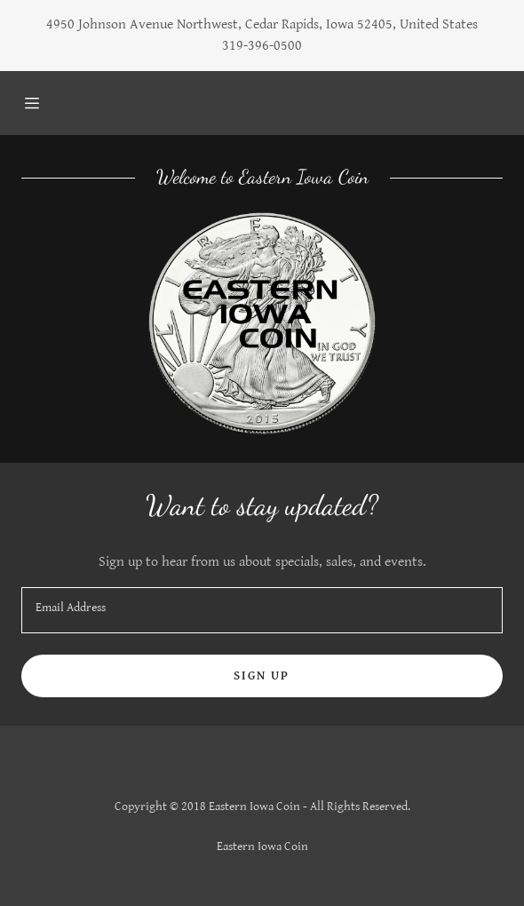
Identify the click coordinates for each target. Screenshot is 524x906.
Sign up (262, 676)
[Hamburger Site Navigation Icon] (53, 103)
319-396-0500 (262, 45)
